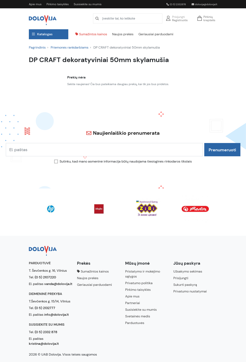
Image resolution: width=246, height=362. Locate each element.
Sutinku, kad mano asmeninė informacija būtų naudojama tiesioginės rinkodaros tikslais (126, 161)
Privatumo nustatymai (190, 291)
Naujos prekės (122, 34)
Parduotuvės (134, 323)
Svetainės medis (137, 316)
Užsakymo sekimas (187, 271)
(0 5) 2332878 (176, 4)
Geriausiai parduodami (155, 34)
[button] (207, 18)
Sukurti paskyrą (185, 285)
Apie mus (35, 4)
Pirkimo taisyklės (58, 4)
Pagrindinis (37, 47)
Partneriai (132, 303)
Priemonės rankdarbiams (69, 47)
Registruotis (180, 20)
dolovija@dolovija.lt (204, 4)
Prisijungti (178, 17)
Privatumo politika (139, 283)
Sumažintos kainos (91, 34)
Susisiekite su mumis (88, 4)
